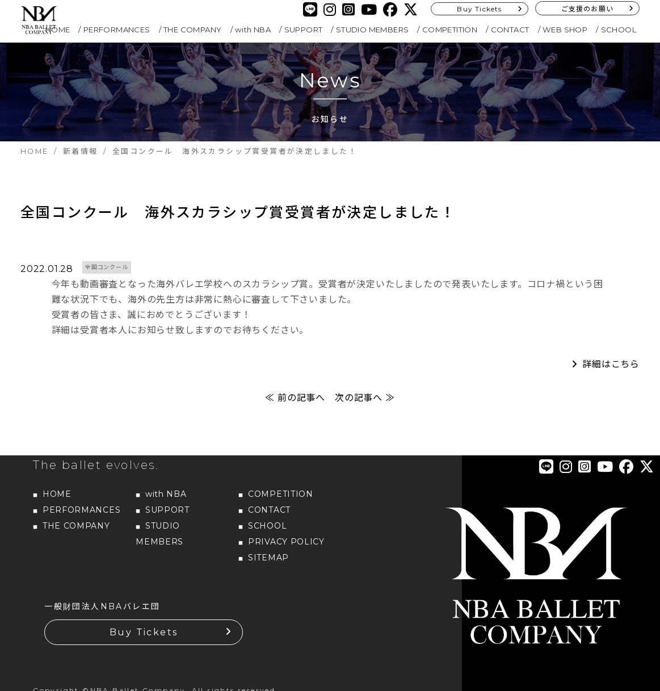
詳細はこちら (611, 364)
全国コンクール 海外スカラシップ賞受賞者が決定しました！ (238, 212)
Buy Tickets (479, 9)
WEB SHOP (565, 29)
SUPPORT (303, 29)
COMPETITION (449, 29)
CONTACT (510, 29)
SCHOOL (618, 29)
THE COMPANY (192, 29)
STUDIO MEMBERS (372, 29)
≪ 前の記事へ (295, 397)
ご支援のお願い (587, 9)
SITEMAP (268, 557)
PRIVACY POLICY (286, 542)
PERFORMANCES (116, 29)
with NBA (253, 29)
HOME (57, 29)
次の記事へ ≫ (365, 397)
